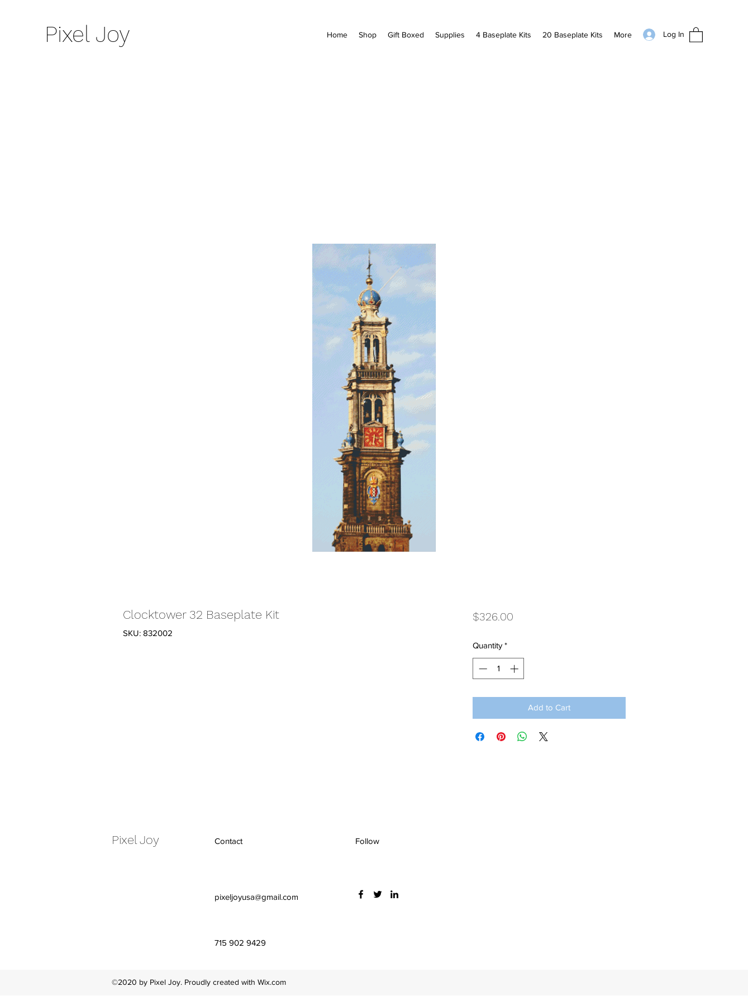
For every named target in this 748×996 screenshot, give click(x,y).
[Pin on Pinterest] (501, 736)
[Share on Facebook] (480, 736)
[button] (696, 34)
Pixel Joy (87, 34)
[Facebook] (360, 894)
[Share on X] (543, 736)
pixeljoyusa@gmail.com (256, 897)
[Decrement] (481, 668)
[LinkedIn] (394, 894)
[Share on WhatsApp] (522, 736)
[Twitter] (377, 894)
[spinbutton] (498, 668)
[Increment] (515, 668)
